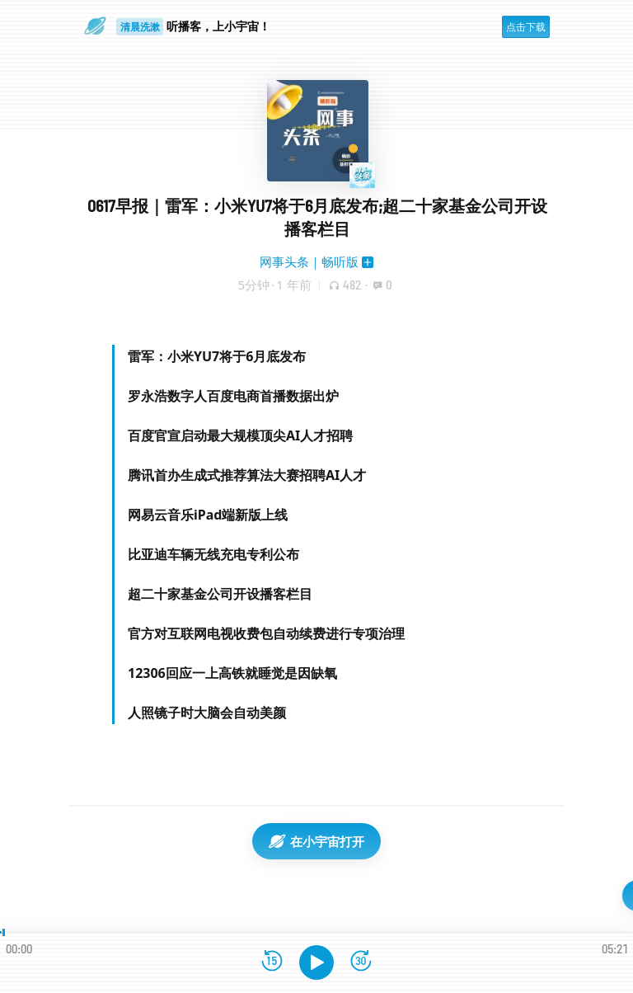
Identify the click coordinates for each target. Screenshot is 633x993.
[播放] (316, 962)
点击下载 (526, 27)
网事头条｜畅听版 (309, 261)
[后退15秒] (272, 962)
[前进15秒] (361, 962)
